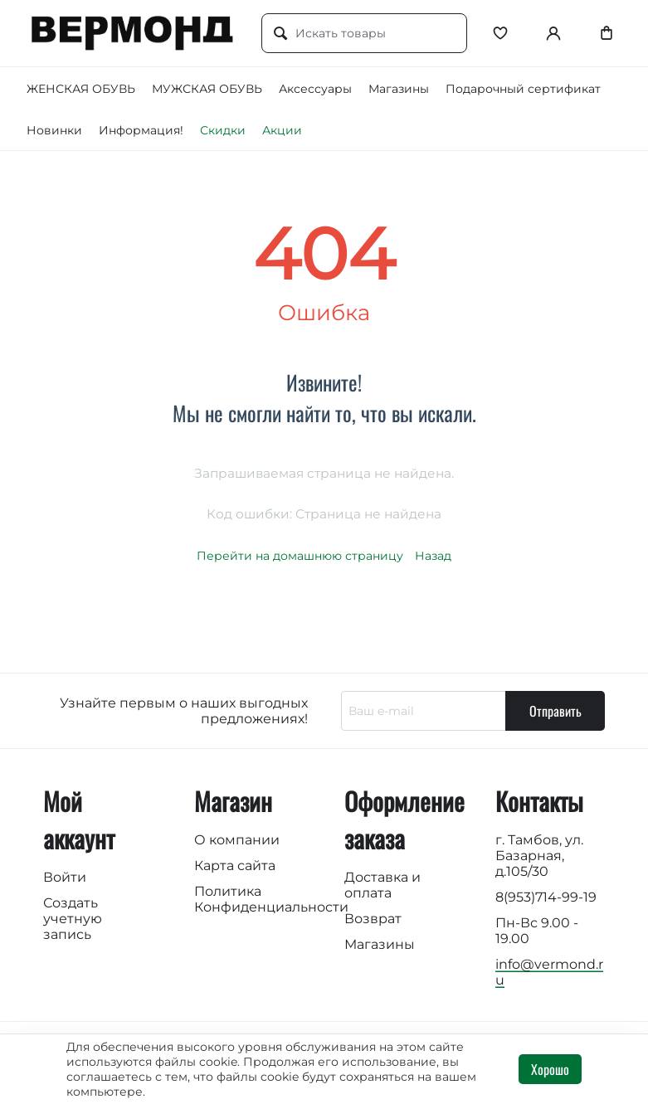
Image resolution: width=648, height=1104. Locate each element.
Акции (282, 130)
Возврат (373, 918)
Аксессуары (315, 88)
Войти (64, 877)
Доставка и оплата (382, 885)
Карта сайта (234, 865)
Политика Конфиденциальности (271, 899)
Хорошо (550, 1069)
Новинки (54, 130)
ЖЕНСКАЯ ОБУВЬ (81, 88)
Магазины (398, 88)
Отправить (555, 711)
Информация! (141, 130)
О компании (237, 840)
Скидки (223, 130)
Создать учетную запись (72, 918)
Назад (433, 555)
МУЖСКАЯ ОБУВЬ (207, 88)
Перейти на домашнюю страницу (300, 555)
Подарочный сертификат (523, 88)
